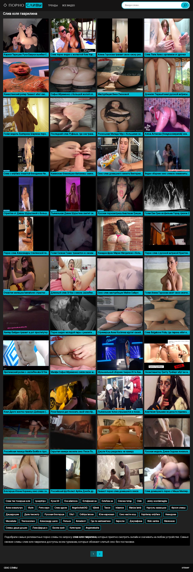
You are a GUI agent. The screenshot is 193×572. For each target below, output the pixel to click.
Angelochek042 (80, 507)
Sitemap (185, 568)
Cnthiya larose (87, 514)
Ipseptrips (40, 501)
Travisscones (28, 521)
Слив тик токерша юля (18, 501)
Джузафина (136, 521)
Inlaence (119, 507)
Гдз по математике (101, 521)
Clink (139, 501)
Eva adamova (70, 501)
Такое (107, 507)
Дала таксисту (31, 514)
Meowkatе (11, 521)
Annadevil (81, 521)
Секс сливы (10, 568)
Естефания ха (89, 501)
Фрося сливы (178, 507)
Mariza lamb (135, 507)
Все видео (68, 5)
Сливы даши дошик (16, 527)
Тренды (53, 5)
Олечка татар (125, 501)
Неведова (170, 514)
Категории (75, 527)
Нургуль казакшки (156, 507)
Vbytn (30, 507)
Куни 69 (55, 501)
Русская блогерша (54, 514)
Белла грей (58, 527)
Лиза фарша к (39, 527)
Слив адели (60, 507)
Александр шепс (49, 521)
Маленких (169, 521)
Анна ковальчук (14, 507)
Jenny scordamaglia (157, 501)
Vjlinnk (96, 507)
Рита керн (44, 507)
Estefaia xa (107, 501)
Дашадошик (12, 514)
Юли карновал (106, 514)
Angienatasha (92, 527)
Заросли (120, 521)
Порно (22, 5)
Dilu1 (71, 514)
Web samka (153, 521)
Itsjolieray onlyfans (150, 514)
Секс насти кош (127, 514)
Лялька (67, 521)
